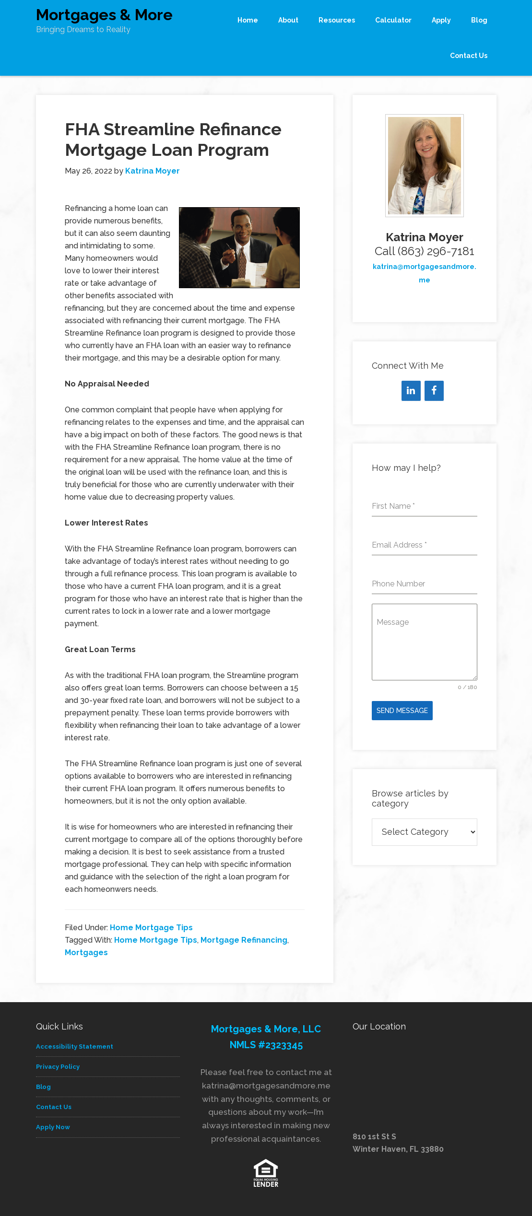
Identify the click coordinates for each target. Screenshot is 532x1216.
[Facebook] (434, 391)
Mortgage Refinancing (244, 940)
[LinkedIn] (411, 391)
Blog (43, 1086)
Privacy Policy (58, 1066)
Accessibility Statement (74, 1046)
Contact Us (53, 1107)
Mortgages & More (104, 14)
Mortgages (86, 952)
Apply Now (53, 1127)
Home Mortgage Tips (151, 927)
